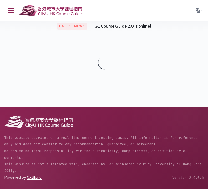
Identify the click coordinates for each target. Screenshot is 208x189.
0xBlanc (34, 177)
